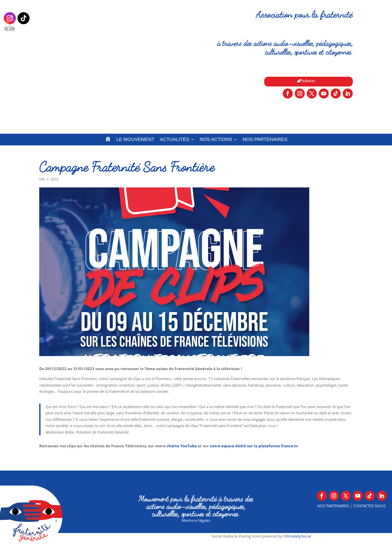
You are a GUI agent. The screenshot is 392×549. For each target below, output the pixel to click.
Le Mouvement (135, 139)
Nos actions (216, 139)
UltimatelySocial (297, 536)
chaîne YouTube (181, 445)
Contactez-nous (369, 505)
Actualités (174, 139)
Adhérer (308, 81)
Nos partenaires (265, 139)
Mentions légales (196, 520)
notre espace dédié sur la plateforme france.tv (254, 445)
